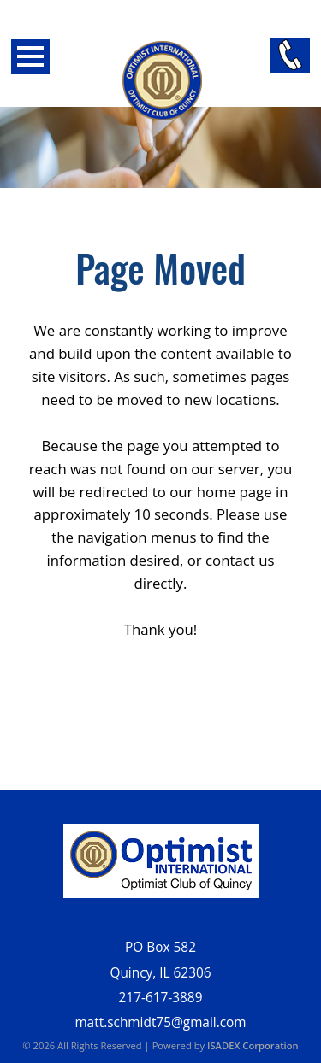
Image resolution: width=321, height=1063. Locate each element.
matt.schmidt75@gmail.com (160, 1022)
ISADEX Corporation (253, 1045)
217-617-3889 (161, 998)
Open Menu (30, 56)
